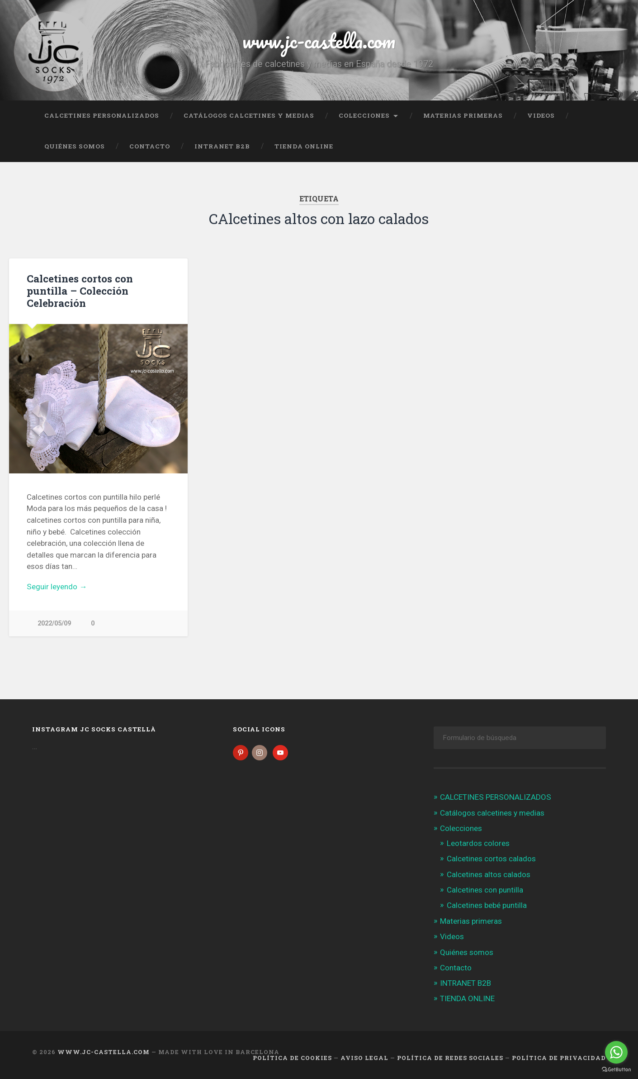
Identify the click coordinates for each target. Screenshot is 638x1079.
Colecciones (364, 115)
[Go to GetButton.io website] (616, 1070)
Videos (541, 115)
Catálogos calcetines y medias (249, 115)
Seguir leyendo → (57, 586)
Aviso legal (364, 1057)
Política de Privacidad (559, 1057)
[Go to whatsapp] (616, 1052)
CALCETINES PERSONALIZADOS (101, 115)
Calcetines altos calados (488, 874)
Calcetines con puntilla (485, 889)
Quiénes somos (74, 146)
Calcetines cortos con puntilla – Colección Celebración (80, 291)
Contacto (149, 146)
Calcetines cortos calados (491, 858)
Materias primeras (463, 115)
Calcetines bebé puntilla (487, 905)
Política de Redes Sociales (450, 1057)
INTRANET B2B (222, 146)
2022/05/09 (54, 623)
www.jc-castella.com (318, 40)
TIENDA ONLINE (303, 146)
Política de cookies (292, 1057)
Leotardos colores (478, 843)
